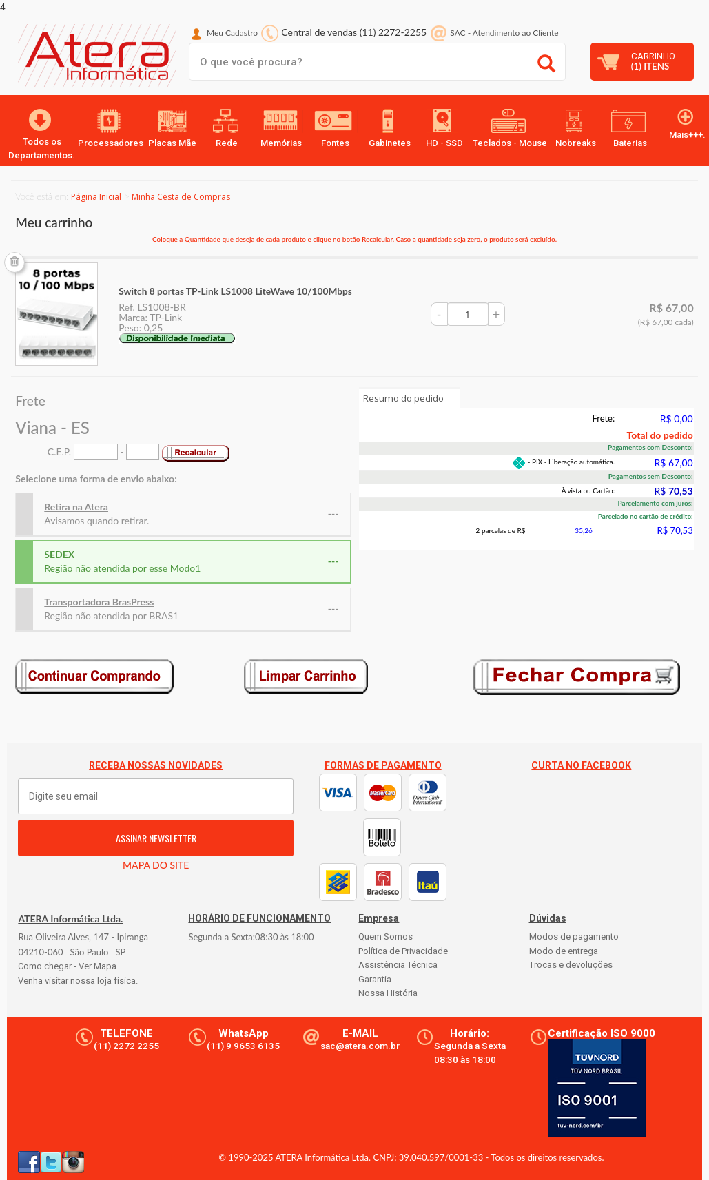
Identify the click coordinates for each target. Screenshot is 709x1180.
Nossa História (388, 993)
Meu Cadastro (232, 33)
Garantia (374, 979)
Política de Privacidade (403, 951)
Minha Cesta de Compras (181, 197)
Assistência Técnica (398, 965)
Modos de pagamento (574, 936)
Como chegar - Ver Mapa (67, 966)
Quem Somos (385, 936)
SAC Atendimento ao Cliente (504, 33)
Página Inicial (96, 197)
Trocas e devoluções (571, 965)
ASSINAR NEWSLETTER (156, 838)
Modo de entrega (563, 951)
